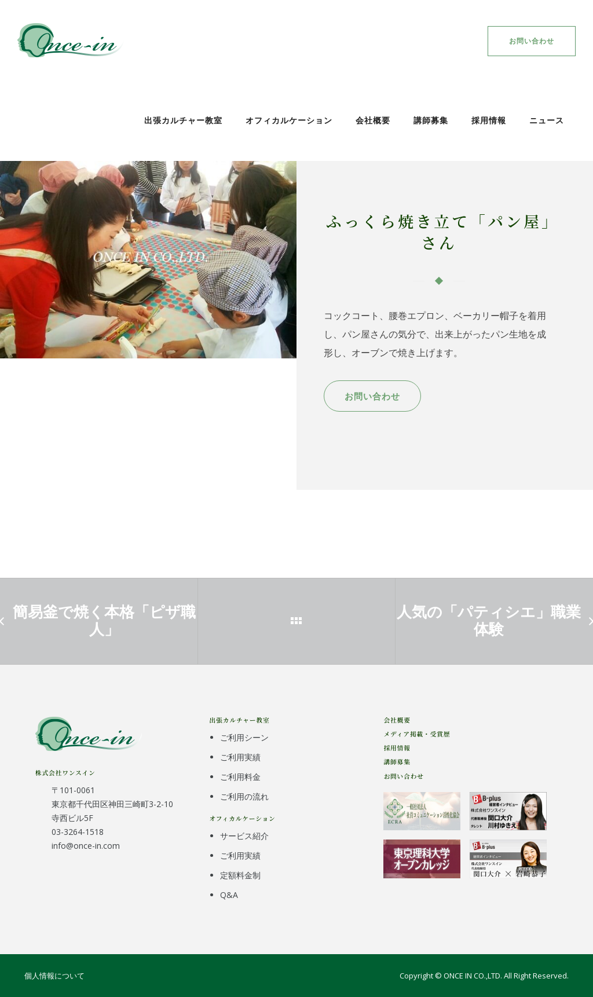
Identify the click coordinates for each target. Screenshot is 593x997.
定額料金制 (240, 875)
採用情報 (488, 120)
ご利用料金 (240, 776)
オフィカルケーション (289, 120)
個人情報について (54, 975)
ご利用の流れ (244, 796)
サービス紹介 (244, 835)
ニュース (546, 120)
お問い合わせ (531, 41)
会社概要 (373, 120)
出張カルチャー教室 (183, 120)
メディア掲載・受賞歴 (416, 734)
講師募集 (430, 120)
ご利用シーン (244, 737)
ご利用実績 (240, 757)
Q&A (229, 894)
